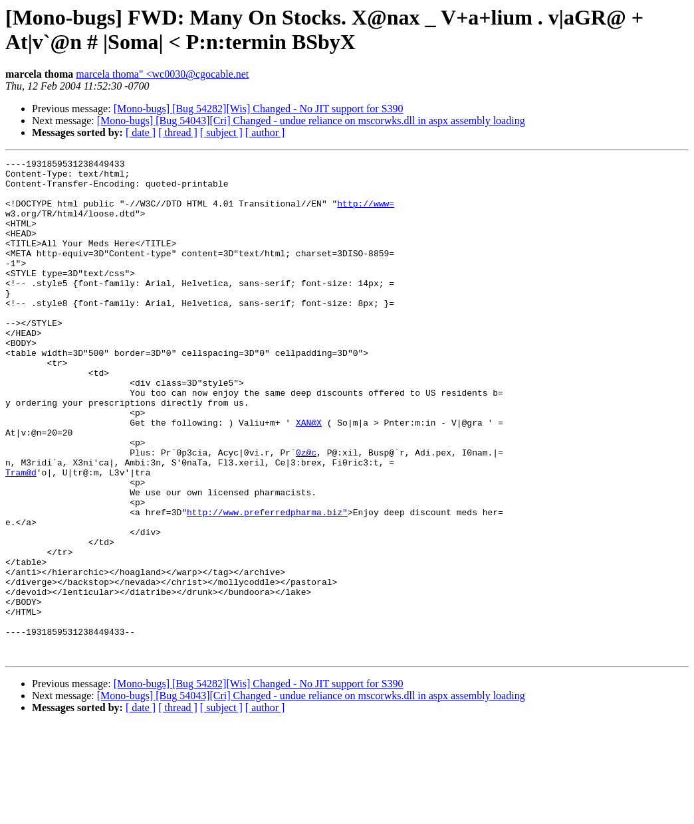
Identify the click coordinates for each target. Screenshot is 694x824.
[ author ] (265, 132)
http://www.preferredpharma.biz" (267, 584)
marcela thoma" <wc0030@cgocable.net (162, 74)
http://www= (365, 213)
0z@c (306, 512)
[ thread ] (177, 132)
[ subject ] (221, 132)
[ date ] (141, 132)
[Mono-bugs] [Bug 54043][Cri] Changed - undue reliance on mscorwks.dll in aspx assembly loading (311, 120)
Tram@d (21, 536)
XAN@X (309, 476)
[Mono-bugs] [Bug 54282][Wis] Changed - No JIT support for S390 (259, 108)
